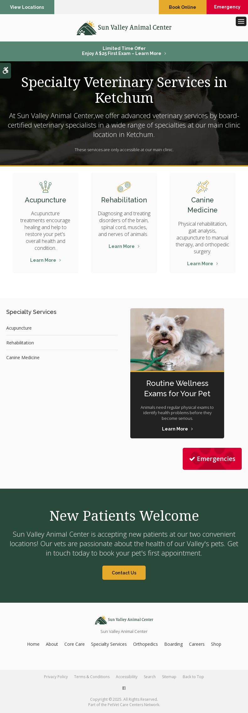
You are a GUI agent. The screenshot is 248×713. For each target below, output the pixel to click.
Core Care (74, 645)
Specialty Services (109, 645)
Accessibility (126, 677)
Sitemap (169, 677)
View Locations (28, 7)
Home (33, 645)
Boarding (173, 645)
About (52, 645)
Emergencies (212, 460)
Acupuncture (45, 201)
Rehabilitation (124, 201)
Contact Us (124, 573)
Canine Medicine (23, 358)
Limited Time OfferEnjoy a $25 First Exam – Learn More (121, 52)
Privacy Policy (56, 677)
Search (150, 677)
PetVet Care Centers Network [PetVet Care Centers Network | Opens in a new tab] (133, 705)
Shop (216, 645)
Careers (197, 645)
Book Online (175, 7)
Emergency (224, 7)
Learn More (43, 261)
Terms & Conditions (92, 677)
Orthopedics (145, 645)
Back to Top (193, 677)
